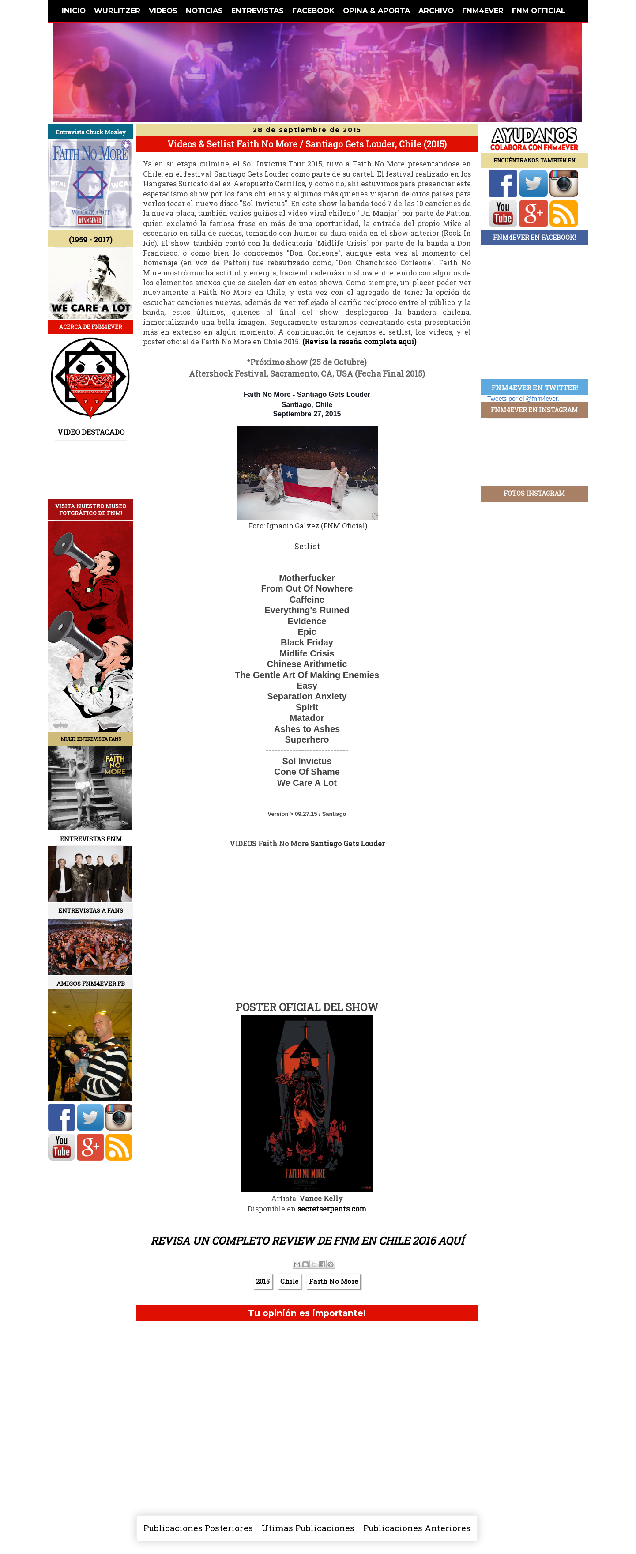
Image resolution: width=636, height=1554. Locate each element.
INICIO (74, 10)
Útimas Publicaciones (308, 1527)
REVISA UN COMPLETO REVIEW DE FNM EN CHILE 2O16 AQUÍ (307, 1240)
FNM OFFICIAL (538, 10)
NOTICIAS (204, 10)
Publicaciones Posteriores (198, 1527)
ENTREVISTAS (257, 10)
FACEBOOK (313, 10)
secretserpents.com (331, 1208)
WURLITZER (117, 10)
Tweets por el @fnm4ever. (523, 398)
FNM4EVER (483, 10)
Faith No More (333, 1281)
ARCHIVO (436, 10)
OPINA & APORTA (376, 10)
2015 (263, 1281)
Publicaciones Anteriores (416, 1527)
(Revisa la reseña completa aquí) (359, 341)
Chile (289, 1281)
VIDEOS (163, 10)
